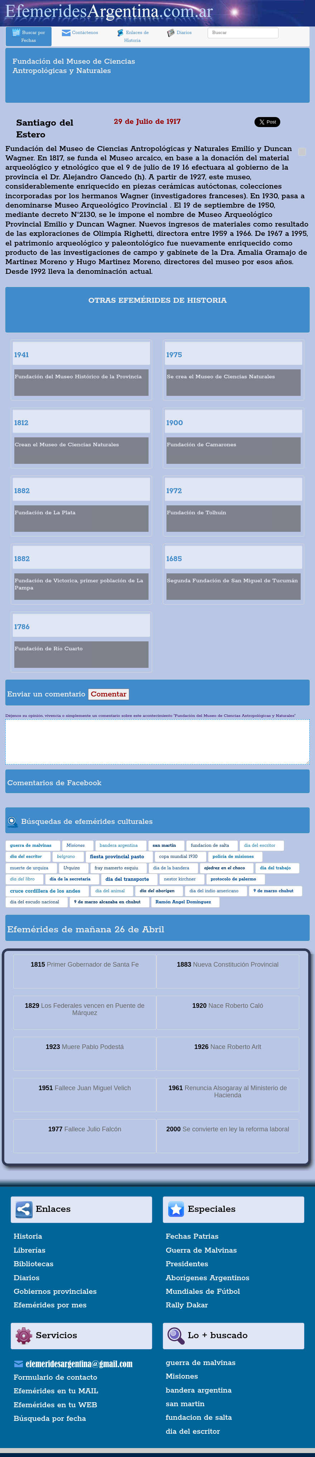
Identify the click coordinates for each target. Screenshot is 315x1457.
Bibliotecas (33, 1264)
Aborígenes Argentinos (207, 1278)
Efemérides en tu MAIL (56, 1391)
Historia (28, 1237)
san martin (185, 1404)
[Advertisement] (157, 90)
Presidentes (187, 1264)
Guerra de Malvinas (201, 1250)
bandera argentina (199, 1390)
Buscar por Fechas (28, 36)
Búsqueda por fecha (50, 1419)
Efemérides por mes (50, 1305)
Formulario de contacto (55, 1378)
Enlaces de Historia (132, 36)
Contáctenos (80, 33)
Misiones (182, 1376)
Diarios (179, 33)
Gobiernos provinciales (55, 1292)
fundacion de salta (199, 1418)
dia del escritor (193, 1432)
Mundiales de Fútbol (203, 1292)
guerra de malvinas (201, 1363)
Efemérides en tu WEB (55, 1405)
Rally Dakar (187, 1305)
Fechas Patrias (192, 1237)
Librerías (29, 1250)
